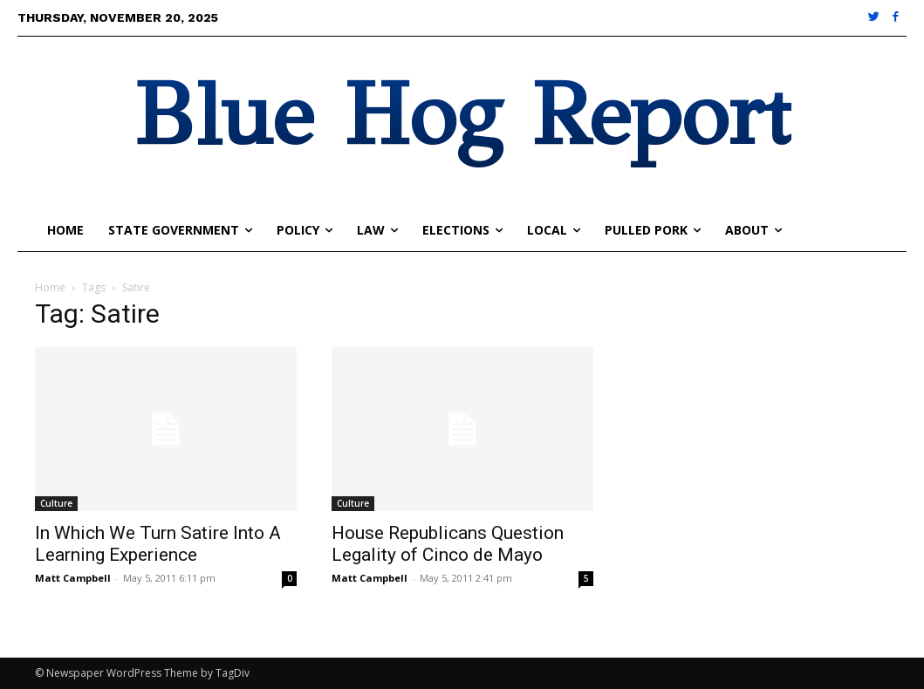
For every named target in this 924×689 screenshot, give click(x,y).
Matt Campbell (73, 577)
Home (50, 287)
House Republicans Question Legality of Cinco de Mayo (448, 543)
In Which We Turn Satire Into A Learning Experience (158, 543)
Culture (56, 503)
